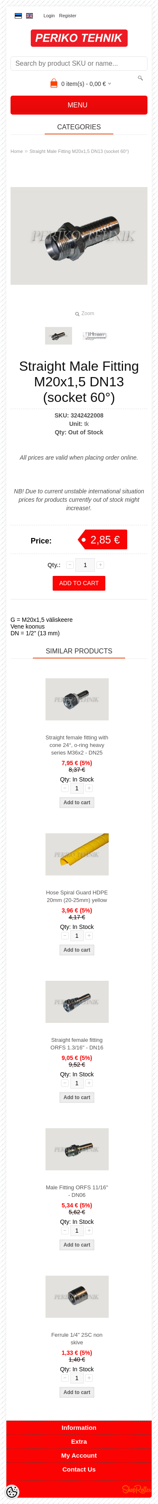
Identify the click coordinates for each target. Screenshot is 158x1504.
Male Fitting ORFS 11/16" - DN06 (77, 1191)
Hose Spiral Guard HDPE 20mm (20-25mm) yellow (77, 896)
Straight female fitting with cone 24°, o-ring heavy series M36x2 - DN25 (77, 745)
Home (17, 151)
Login (49, 15)
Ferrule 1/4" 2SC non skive (77, 1339)
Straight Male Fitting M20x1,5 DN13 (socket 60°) (79, 151)
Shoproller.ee (137, 1489)
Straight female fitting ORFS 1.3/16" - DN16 (77, 1044)
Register (67, 15)
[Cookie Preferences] (11, 1492)
